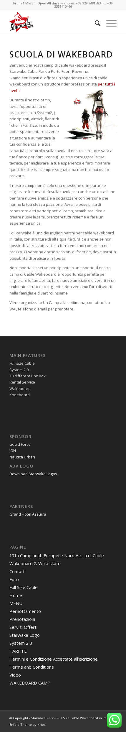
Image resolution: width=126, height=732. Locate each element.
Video (15, 675)
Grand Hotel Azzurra (27, 514)
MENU (15, 603)
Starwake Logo (24, 635)
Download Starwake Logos (33, 473)
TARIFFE (18, 651)
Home (15, 595)
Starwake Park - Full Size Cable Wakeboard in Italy (70, 718)
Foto (14, 579)
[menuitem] (94, 23)
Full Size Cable (23, 587)
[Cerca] (94, 23)
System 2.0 (20, 643)
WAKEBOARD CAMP (29, 683)
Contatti (17, 571)
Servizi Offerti (23, 627)
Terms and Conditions (31, 667)
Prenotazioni (22, 619)
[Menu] (108, 23)
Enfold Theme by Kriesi (27, 724)
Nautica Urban (22, 457)
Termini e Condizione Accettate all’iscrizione (53, 659)
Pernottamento (25, 611)
